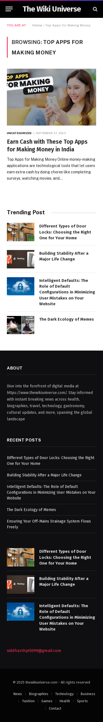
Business (87, 694)
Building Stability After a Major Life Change (44, 475)
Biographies (38, 694)
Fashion (28, 701)
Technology (64, 694)
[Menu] (9, 9)
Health (64, 701)
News (17, 694)
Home (37, 25)
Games (46, 701)
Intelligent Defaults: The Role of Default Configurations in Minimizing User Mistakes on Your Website (67, 292)
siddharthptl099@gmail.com (34, 650)
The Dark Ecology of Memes (66, 319)
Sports (82, 701)
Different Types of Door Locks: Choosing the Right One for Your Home (65, 232)
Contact (55, 708)
